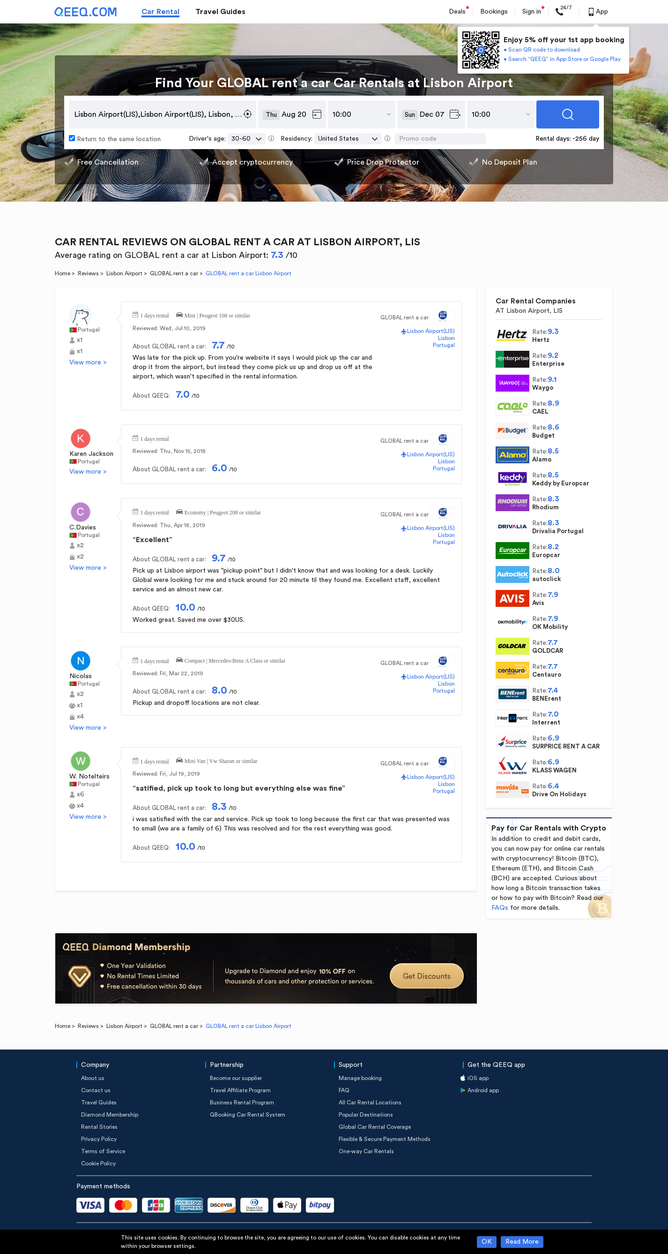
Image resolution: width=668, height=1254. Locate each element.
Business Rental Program (242, 1102)
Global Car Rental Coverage (375, 1127)
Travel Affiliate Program (240, 1090)
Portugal (89, 329)
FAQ (344, 1090)
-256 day (585, 139)
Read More (522, 1242)
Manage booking (360, 1078)
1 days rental (154, 314)
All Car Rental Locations (370, 1102)
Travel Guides (220, 11)
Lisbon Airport (124, 273)
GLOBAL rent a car (174, 273)
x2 (80, 545)
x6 (80, 794)
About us (92, 1078)
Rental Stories (99, 1127)
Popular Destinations (366, 1115)
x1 (79, 340)
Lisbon (446, 338)
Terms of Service (103, 1151)
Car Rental (160, 11)
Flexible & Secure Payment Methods (384, 1139)
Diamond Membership (109, 1115)
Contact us (96, 1090)
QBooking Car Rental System (247, 1115)
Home (62, 273)
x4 (80, 716)
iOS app (478, 1078)
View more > (88, 362)
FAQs (499, 908)
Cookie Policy (98, 1163)
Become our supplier (236, 1078)
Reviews (88, 273)
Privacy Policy (99, 1139)
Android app (483, 1090)
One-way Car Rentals (366, 1151)
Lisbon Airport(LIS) (431, 331)
